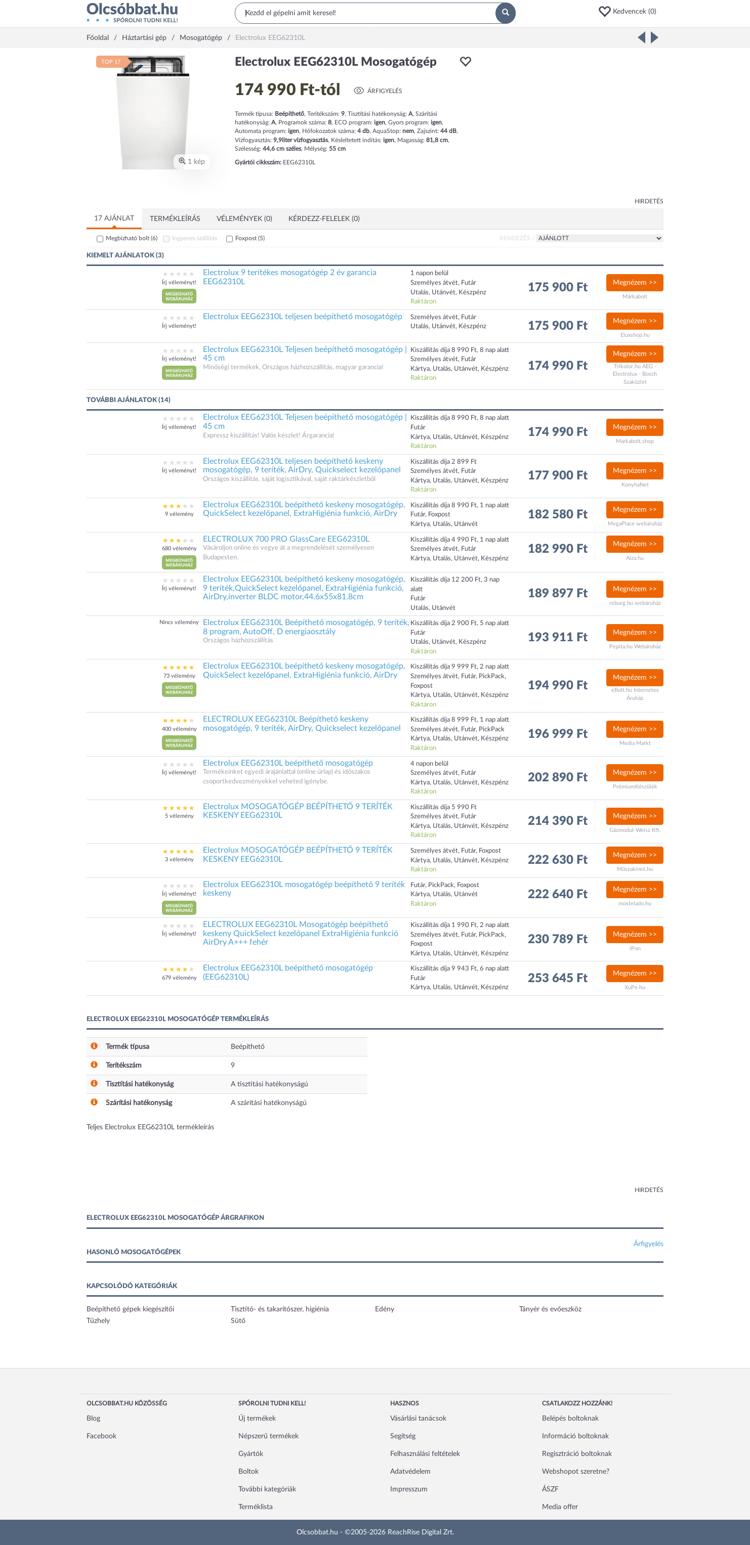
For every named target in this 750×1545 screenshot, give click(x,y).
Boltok (248, 1471)
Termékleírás (175, 219)
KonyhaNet (635, 485)
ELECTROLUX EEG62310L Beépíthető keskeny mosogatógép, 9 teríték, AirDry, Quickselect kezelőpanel (302, 723)
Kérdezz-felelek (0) (324, 219)
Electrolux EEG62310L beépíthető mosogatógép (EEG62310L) (288, 972)
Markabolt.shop (635, 441)
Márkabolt (634, 296)
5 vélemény (179, 816)
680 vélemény (179, 548)
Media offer (560, 1507)
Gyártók (250, 1454)
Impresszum (409, 1489)
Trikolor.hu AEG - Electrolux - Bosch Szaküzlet (635, 374)
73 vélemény (179, 676)
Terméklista (255, 1507)
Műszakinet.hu (635, 869)
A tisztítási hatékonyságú (269, 1084)
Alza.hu (635, 558)
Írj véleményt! (179, 282)
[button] (630, 11)
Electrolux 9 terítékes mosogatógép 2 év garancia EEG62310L (290, 277)
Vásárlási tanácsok (418, 1418)
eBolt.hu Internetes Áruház (635, 694)
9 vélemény (179, 514)
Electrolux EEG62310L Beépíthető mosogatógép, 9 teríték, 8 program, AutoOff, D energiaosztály (306, 627)
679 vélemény (179, 978)
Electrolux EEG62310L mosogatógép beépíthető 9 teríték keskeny (304, 889)
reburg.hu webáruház (635, 603)
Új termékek (257, 1418)
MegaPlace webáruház (635, 523)
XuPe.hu (634, 987)
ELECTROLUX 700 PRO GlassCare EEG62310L (286, 539)
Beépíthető (248, 1046)
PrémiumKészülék (635, 786)
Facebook (101, 1436)
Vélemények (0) (244, 219)
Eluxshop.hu (635, 335)
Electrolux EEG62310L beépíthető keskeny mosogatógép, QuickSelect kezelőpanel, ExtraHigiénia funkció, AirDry (304, 509)
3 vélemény (179, 859)
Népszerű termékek (268, 1436)
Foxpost (250, 238)
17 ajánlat (114, 218)
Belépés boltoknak (570, 1418)
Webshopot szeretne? (575, 1471)
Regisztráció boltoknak (577, 1454)
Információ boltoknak (575, 1436)
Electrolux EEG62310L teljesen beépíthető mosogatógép (302, 317)
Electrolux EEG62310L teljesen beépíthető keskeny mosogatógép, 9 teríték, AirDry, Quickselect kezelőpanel (302, 465)
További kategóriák (267, 1489)
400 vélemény (179, 729)
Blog (93, 1418)
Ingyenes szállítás (194, 238)
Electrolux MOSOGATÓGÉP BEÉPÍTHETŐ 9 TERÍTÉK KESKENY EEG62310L (298, 811)
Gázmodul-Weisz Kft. (635, 830)
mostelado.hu (634, 903)
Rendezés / (516, 238)
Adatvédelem (410, 1471)
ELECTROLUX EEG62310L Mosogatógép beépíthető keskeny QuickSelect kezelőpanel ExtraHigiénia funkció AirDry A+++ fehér (300, 933)
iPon (635, 948)
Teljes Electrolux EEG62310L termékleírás (150, 1127)
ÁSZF (550, 1489)
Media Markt (635, 743)
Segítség (402, 1436)
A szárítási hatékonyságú (269, 1103)
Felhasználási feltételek (425, 1454)
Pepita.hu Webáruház (635, 646)
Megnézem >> (635, 282)
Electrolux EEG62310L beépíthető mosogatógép (288, 763)
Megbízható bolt (131, 238)
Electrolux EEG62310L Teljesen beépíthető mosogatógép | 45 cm (305, 354)
